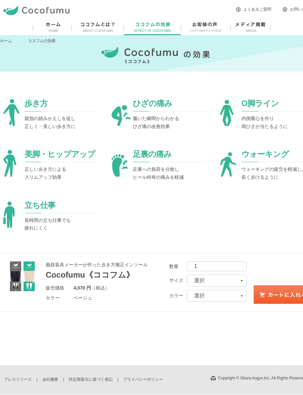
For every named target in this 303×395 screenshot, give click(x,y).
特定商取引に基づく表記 (91, 379)
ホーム (6, 40)
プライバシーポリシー (143, 379)
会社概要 (50, 379)
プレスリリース (18, 379)
